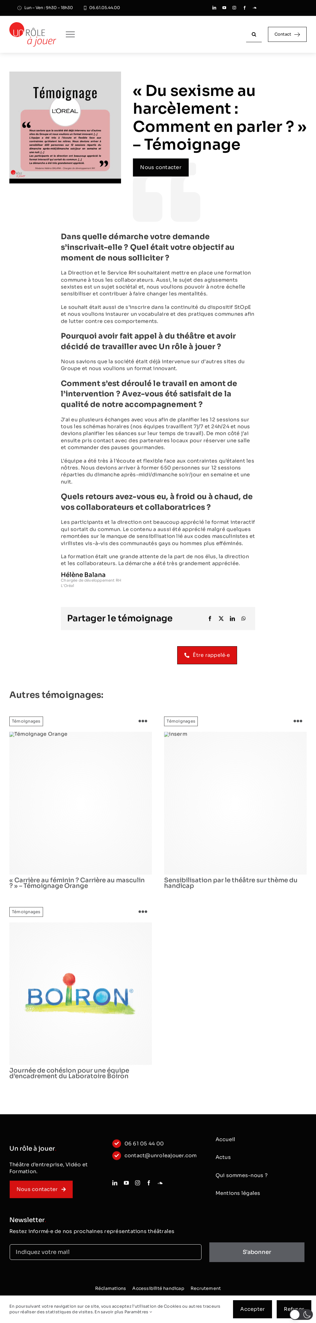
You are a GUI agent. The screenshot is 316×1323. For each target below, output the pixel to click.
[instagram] (234, 8)
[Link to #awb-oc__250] (70, 34)
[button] (301, 1314)
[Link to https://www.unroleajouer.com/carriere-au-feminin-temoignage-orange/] (143, 725)
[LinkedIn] (232, 620)
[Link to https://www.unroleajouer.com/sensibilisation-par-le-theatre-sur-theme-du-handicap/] (298, 725)
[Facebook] (210, 620)
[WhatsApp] (243, 620)
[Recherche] (254, 34)
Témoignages (26, 725)
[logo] (235, 807)
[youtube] (224, 8)
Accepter (252, 1309)
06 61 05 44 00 (144, 1147)
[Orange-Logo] (80, 807)
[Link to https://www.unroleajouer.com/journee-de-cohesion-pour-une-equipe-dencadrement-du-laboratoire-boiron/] (143, 916)
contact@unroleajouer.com (160, 1159)
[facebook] (244, 8)
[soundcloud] (254, 8)
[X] (221, 620)
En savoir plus (109, 1312)
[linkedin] (214, 8)
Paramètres (138, 1312)
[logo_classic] (32, 24)
